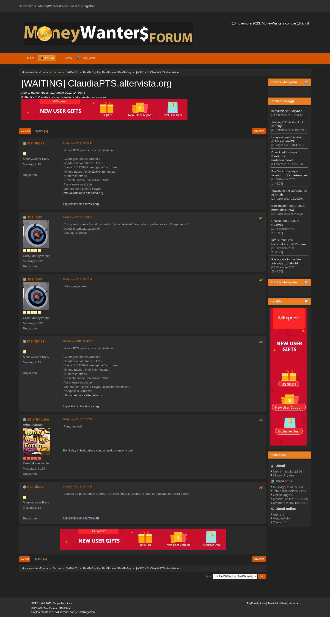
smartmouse (298, 175)
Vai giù (25, 131)
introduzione (279, 111)
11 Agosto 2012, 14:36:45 (77, 143)
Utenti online (285, 509)
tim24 (294, 263)
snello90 (34, 217)
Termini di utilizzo (277, 603)
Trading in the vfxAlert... (287, 190)
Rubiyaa (277, 224)
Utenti (280, 466)
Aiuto (263, 603)
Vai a (208, 576)
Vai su (25, 559)
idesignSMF (65, 607)
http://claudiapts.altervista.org (83, 193)
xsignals (277, 194)
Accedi (75, 6)
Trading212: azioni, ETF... (288, 122)
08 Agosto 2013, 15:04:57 (77, 486)
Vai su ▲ (294, 603)
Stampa (259, 131)
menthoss (35, 143)
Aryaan (297, 111)
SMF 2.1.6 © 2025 (41, 603)
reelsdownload (282, 160)
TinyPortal (252, 603)
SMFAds (35, 608)
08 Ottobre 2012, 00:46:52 (78, 341)
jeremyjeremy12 (282, 209)
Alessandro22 (284, 141)
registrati (89, 6)
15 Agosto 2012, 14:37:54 (77, 279)
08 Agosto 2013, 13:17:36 (77, 419)
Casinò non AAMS (283, 221)
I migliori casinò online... (287, 137)
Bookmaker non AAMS (286, 205)
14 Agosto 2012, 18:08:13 (77, 217)
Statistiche (278, 455)
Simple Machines (62, 603)
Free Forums (50, 608)
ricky (278, 126)
